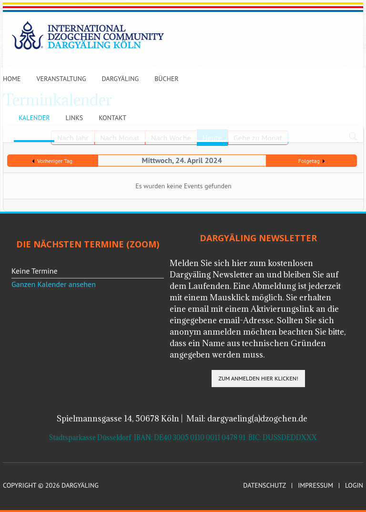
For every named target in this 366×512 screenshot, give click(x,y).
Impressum (315, 485)
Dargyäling (120, 78)
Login (354, 485)
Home (12, 78)
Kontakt (112, 117)
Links (74, 117)
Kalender (34, 117)
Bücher (166, 78)
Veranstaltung (61, 78)
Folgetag (309, 160)
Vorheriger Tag (54, 160)
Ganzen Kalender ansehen (53, 284)
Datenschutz (264, 485)
